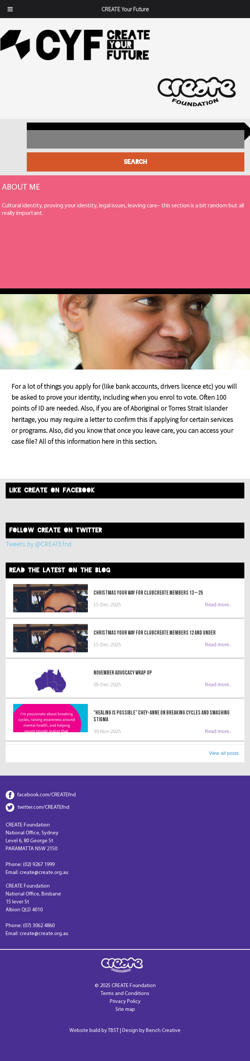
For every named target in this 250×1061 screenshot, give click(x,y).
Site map (125, 1009)
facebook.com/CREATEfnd (46, 795)
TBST (113, 1030)
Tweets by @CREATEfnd (39, 544)
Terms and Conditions (125, 994)
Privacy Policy (125, 1001)
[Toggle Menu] (10, 9)
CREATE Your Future (125, 9)
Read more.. (218, 604)
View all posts (224, 753)
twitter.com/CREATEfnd (43, 807)
